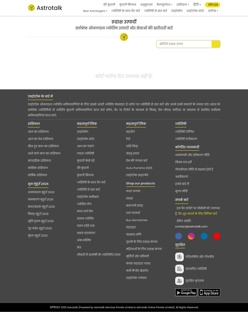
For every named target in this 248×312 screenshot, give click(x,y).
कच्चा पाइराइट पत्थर (138, 264)
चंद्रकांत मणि (133, 235)
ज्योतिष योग (84, 204)
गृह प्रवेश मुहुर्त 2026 (40, 228)
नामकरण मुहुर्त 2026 (40, 199)
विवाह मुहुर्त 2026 (38, 214)
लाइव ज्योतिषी (85, 153)
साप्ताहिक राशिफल (39, 161)
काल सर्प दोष (85, 211)
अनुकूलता (146, 5)
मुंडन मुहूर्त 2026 (38, 236)
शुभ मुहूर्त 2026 (38, 184)
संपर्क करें (181, 200)
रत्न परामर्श (133, 213)
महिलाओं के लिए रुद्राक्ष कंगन (144, 249)
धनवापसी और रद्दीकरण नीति (192, 155)
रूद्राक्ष (129, 198)
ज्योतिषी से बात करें (155, 11)
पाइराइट (131, 227)
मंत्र (79, 247)
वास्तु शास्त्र (132, 153)
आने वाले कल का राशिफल (44, 153)
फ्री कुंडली (109, 5)
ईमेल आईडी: (191, 223)
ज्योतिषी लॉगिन (184, 132)
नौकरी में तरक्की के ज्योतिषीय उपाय (98, 255)
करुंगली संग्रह (134, 206)
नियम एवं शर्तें (183, 162)
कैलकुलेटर (163, 5)
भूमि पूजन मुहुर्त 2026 (41, 221)
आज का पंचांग (85, 146)
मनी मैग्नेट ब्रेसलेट (137, 271)
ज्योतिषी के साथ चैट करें (125, 11)
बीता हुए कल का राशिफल (43, 146)
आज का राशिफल (38, 132)
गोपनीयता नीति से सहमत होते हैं (194, 169)
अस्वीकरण (181, 177)
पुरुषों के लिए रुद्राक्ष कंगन (141, 242)
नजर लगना (133, 191)
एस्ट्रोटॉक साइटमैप (137, 175)
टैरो (128, 139)
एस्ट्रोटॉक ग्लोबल (136, 278)
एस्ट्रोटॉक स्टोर (195, 11)
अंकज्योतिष (84, 240)
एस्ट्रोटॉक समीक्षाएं (88, 197)
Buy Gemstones (137, 220)
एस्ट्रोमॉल (177, 11)
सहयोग (130, 132)
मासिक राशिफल (38, 168)
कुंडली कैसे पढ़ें (86, 161)
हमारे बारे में (182, 184)
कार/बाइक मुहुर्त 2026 (41, 207)
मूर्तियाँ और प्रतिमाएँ (137, 256)
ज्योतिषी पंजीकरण (186, 139)
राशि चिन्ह (132, 146)
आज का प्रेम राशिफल (40, 139)
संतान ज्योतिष (85, 219)
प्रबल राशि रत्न (86, 226)
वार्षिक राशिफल (37, 175)
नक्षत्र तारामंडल (86, 233)
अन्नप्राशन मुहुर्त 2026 (41, 192)
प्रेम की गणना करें (136, 161)
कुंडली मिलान (127, 5)
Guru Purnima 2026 (139, 168)
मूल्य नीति (181, 191)
